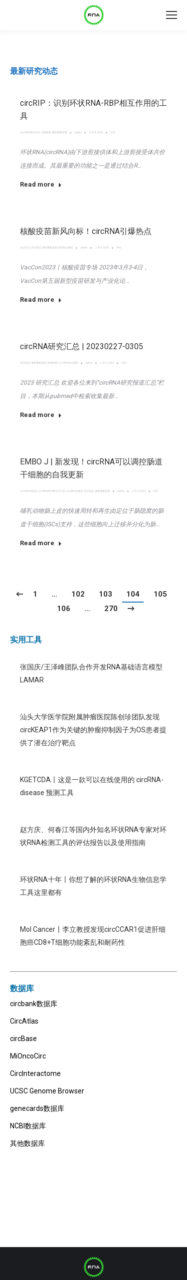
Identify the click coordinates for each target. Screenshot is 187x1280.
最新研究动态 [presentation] (34, 71)
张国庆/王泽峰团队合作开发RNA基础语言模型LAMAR (91, 673)
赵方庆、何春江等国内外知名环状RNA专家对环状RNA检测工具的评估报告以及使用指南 (93, 836)
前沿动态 (36, 247)
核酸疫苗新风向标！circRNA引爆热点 (86, 231)
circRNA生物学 (74, 490)
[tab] (34, 71)
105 (160, 594)
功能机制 (46, 132)
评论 (112, 132)
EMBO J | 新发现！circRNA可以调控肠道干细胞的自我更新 (91, 468)
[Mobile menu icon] (171, 14)
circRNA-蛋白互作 (30, 132)
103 (105, 594)
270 (111, 608)
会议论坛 (25, 247)
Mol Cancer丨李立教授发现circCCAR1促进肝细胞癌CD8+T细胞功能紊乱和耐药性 (93, 935)
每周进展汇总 (54, 362)
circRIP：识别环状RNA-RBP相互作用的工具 (93, 109)
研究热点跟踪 (65, 247)
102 (78, 594)
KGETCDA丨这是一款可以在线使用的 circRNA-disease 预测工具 (92, 786)
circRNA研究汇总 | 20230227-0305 (81, 346)
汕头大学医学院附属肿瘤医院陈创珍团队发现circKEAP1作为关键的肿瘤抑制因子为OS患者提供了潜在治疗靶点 (93, 730)
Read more (41, 184)
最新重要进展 (59, 132)
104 (133, 594)
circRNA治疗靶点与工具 (51, 490)
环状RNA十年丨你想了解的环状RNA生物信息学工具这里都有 (93, 885)
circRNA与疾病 (28, 490)
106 (63, 608)
